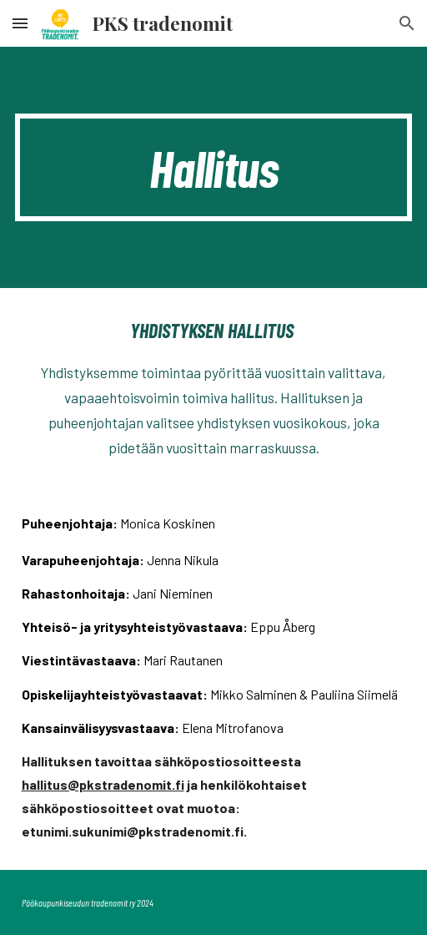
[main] (214, 167)
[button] (20, 23)
